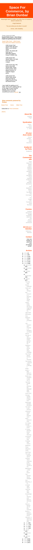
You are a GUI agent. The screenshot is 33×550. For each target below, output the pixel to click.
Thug (26, 450)
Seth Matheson (29, 187)
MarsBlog (29, 175)
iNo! (26, 480)
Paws (26, 447)
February (28, 533)
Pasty (30, 177)
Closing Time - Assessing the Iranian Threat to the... (28, 462)
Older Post (19, 105)
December (29, 265)
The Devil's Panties (30, 220)
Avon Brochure (29, 142)
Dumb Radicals (28, 285)
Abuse (27, 333)
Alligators (28, 449)
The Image (30, 198)
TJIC (30, 200)
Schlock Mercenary (29, 212)
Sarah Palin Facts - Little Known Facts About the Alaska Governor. (11, 42)
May (27, 526)
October (28, 271)
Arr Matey (28, 423)
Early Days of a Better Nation (29, 164)
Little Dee (29, 217)
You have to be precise (28, 408)
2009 (25, 261)
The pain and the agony (28, 455)
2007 (25, 539)
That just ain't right (27, 491)
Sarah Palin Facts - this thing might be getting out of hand (11, 37)
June (27, 524)
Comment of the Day (28, 438)
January (28, 536)
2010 (25, 260)
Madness (27, 445)
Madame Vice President (28, 320)
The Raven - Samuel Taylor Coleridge (28, 364)
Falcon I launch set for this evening (28, 506)
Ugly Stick (28, 312)
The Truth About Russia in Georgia (28, 356)
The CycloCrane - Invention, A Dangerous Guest (28, 328)
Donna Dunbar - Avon (29, 138)
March (27, 530)
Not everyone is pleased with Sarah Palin (28, 297)
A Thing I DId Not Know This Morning (28, 432)
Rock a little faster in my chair (28, 372)
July (27, 523)
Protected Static (29, 180)
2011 (25, 258)
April (27, 528)
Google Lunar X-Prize (28, 426)
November (29, 268)
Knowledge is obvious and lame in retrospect (28, 498)
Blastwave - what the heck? (28, 470)
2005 (25, 542)
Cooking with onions (27, 442)
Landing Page (29, 117)
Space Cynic (30, 190)
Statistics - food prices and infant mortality (28, 349)
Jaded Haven (30, 173)
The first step (27, 282)
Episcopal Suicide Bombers (28, 404)
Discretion (28, 314)
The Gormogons (29, 195)
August (28, 278)
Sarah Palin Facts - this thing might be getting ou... (28, 307)
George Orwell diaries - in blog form (28, 397)
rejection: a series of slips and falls (28, 519)
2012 (25, 256)
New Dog (28, 452)
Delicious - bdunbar (29, 231)
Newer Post (4, 105)
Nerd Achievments (28, 420)
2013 (25, 254)
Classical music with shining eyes (28, 414)
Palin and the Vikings (28, 289)
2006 (25, 540)
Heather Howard (29, 168)
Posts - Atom (30, 125)
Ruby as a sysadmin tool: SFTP (28, 378)
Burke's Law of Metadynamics (28, 513)
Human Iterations (29, 170)
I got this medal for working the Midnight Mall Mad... (28, 386)
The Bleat (29, 192)
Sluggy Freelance (29, 215)
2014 (25, 253)
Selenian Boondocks (29, 184)
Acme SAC (28, 393)
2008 (25, 263)
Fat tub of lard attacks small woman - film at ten (28, 339)
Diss (26, 316)
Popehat (29, 178)
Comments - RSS (29, 128)
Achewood (29, 222)
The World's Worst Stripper (28, 476)
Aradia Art (29, 151)
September (28, 275)
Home (12, 105)
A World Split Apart (27, 486)
